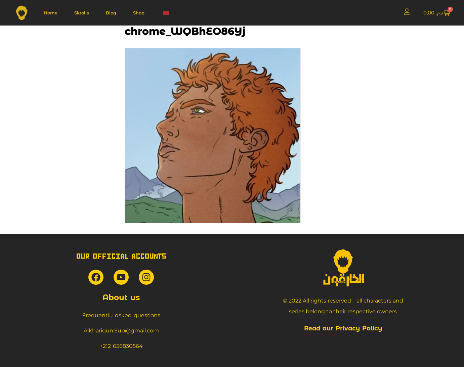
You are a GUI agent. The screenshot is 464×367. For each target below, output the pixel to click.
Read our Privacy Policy (343, 328)
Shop (138, 12)
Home (50, 12)
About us (121, 297)
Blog (111, 12)
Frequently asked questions (121, 315)
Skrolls (81, 12)
